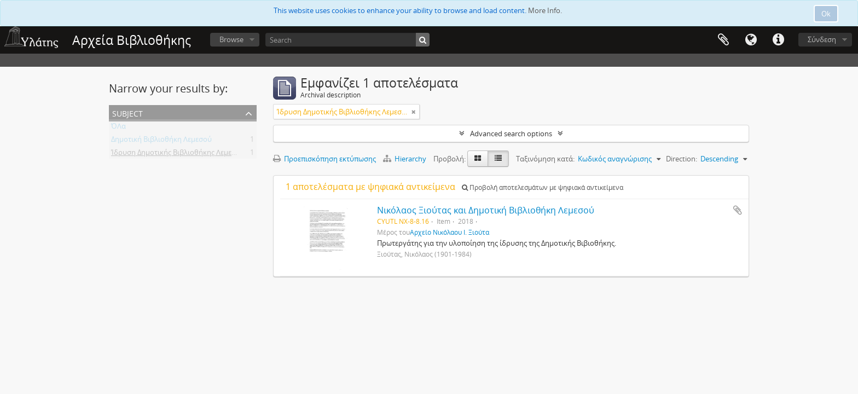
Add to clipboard (737, 210)
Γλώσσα (750, 40)
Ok (826, 14)
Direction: (681, 159)
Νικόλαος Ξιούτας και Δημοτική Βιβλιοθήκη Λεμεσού (485, 210)
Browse (231, 39)
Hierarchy (405, 159)
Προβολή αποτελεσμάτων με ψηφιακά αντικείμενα (542, 187)
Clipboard (723, 40)
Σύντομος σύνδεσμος (778, 40)
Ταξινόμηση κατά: (545, 159)
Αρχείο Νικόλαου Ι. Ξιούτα (449, 232)
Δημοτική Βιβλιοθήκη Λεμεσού (161, 141)
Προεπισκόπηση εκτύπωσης (324, 159)
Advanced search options (511, 133)
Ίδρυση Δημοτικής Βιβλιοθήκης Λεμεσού (178, 154)
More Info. (545, 10)
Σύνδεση (822, 39)
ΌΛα (118, 128)
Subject (127, 112)
